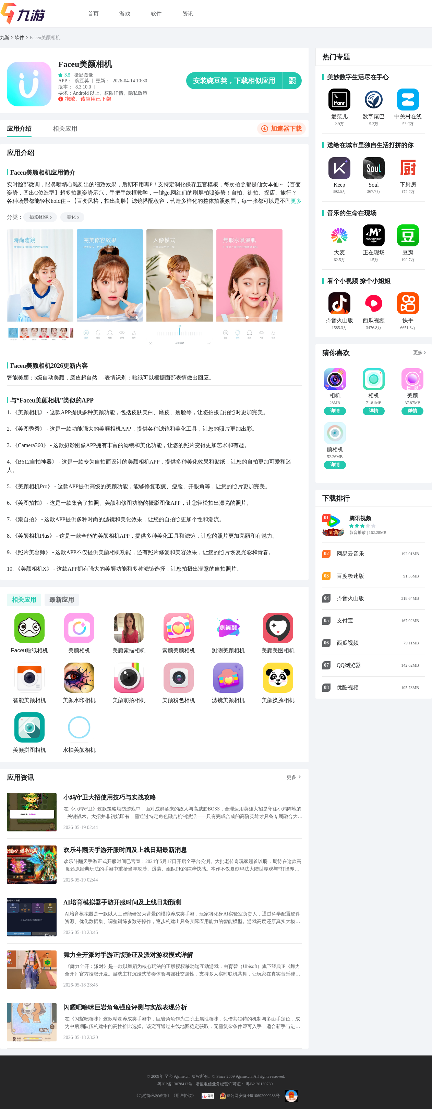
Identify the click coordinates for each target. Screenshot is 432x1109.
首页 (93, 13)
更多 (291, 777)
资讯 (187, 13)
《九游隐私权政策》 (152, 1095)
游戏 (124, 13)
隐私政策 (137, 93)
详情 (335, 410)
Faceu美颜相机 (45, 37)
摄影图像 (41, 217)
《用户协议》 (183, 1095)
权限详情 (113, 93)
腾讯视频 (360, 518)
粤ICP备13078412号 (175, 1084)
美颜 (412, 395)
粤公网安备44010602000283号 (249, 1095)
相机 (334, 395)
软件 (156, 13)
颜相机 (335, 449)
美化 (73, 217)
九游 (5, 37)
